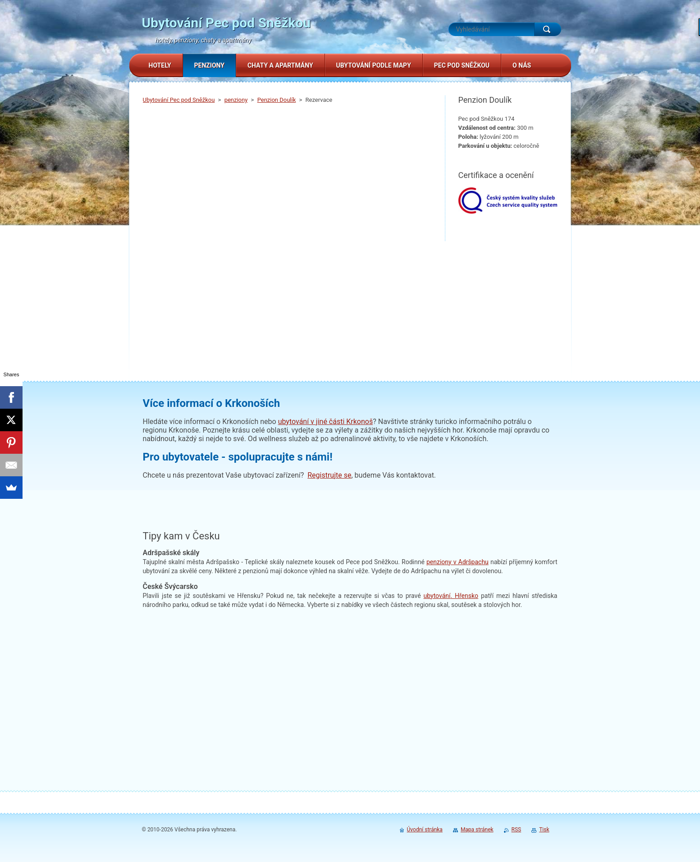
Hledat (547, 29)
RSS (517, 829)
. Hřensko (451, 595)
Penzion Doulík (276, 99)
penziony (236, 99)
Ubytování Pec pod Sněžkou (179, 99)
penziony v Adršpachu (457, 562)
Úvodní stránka (425, 829)
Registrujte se (329, 475)
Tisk (544, 829)
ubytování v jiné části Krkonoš (325, 421)
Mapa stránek (477, 829)
